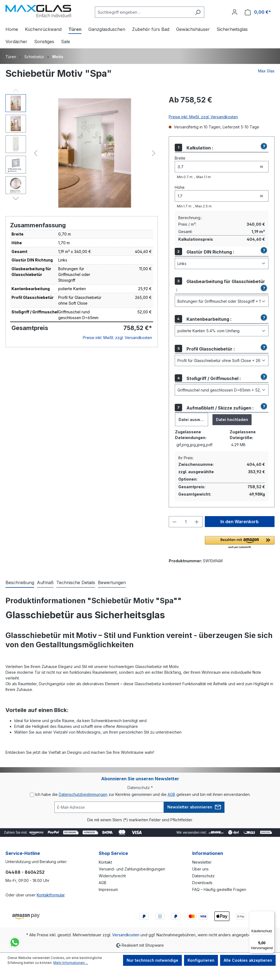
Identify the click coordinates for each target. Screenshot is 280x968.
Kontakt (105, 862)
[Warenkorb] (258, 12)
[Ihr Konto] (234, 12)
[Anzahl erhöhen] (197, 521)
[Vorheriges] (35, 153)
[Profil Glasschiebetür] (222, 360)
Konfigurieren (201, 960)
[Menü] (271, 914)
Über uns (200, 869)
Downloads (202, 882)
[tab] (19, 583)
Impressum (108, 889)
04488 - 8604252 (25, 872)
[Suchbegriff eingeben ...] (143, 12)
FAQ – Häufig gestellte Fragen (219, 889)
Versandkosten (125, 934)
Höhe (180, 187)
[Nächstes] (154, 153)
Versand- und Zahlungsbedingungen (132, 869)
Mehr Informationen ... (70, 963)
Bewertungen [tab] (112, 582)
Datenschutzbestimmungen (83, 794)
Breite (180, 158)
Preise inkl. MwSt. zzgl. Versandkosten (117, 337)
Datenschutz (203, 875)
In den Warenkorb (239, 521)
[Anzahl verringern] (174, 521)
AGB (171, 794)
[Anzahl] (186, 521)
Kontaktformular (51, 895)
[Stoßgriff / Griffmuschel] (222, 390)
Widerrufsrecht (112, 875)
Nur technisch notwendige (152, 960)
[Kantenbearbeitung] (222, 330)
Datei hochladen (232, 419)
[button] (263, 146)
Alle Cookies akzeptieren (248, 960)
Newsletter (202, 862)
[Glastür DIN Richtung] (222, 263)
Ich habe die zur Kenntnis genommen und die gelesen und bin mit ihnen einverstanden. (142, 794)
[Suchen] (197, 12)
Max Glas (266, 71)
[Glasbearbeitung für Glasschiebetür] (222, 301)
